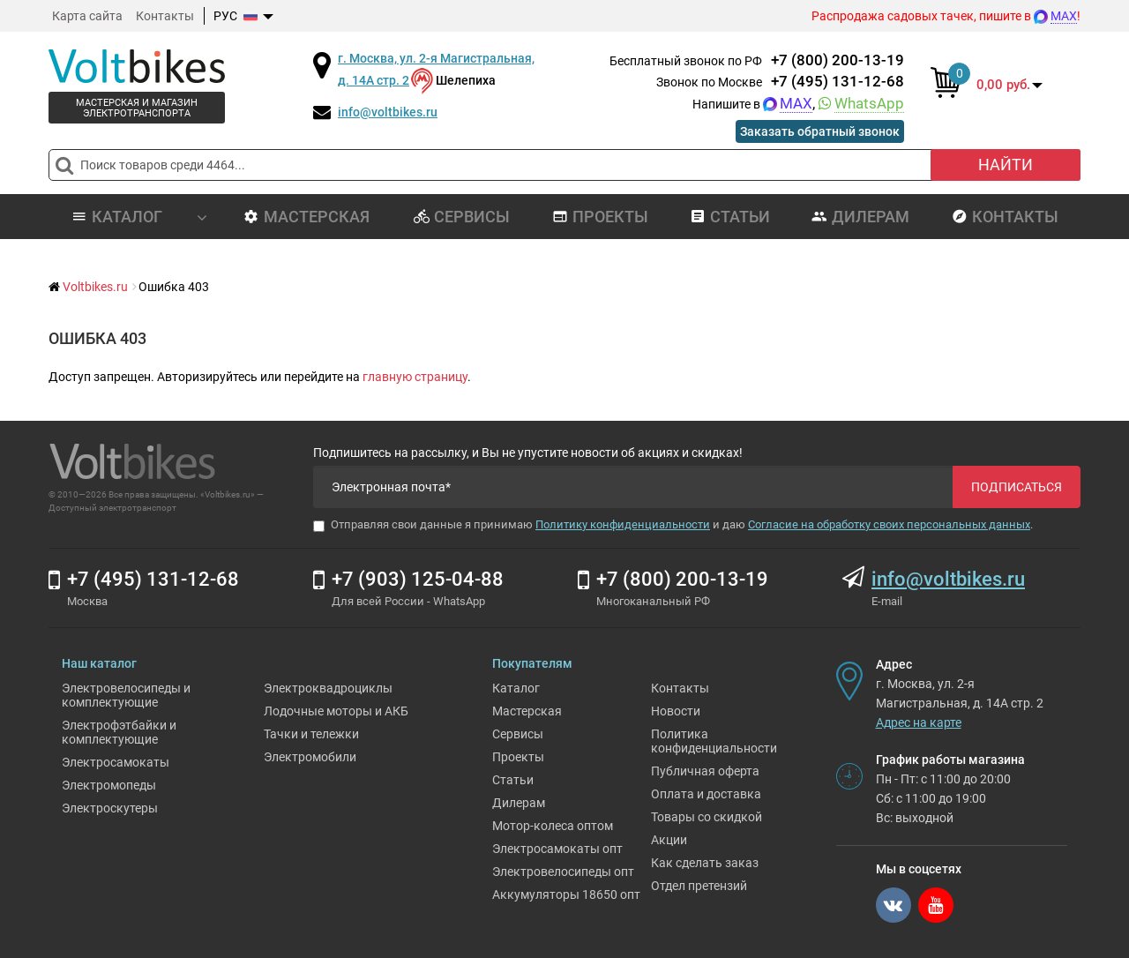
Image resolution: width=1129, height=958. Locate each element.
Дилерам (860, 216)
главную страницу (415, 377)
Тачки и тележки (311, 734)
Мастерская (306, 216)
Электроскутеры (110, 808)
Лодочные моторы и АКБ (336, 711)
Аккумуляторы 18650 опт (566, 894)
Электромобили (310, 757)
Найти (1005, 164)
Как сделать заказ (705, 863)
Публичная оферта (705, 771)
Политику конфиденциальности (622, 524)
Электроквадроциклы (328, 688)
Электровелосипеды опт (563, 871)
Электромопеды (109, 785)
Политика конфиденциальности (714, 741)
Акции (669, 840)
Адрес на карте (918, 722)
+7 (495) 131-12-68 (837, 81)
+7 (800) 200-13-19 (837, 60)
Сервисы (462, 216)
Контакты (165, 16)
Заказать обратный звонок (820, 131)
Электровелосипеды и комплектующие (126, 695)
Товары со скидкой (706, 817)
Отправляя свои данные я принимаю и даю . (673, 525)
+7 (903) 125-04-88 (418, 579)
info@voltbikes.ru (387, 112)
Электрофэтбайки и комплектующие (119, 732)
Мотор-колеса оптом (552, 826)
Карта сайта (87, 16)
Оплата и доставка (706, 794)
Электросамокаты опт (557, 849)
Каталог (516, 688)
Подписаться (1016, 487)
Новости (675, 711)
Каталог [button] (139, 216)
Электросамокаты (115, 762)
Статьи (730, 216)
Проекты (600, 216)
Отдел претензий (699, 886)
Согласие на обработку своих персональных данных (889, 524)
